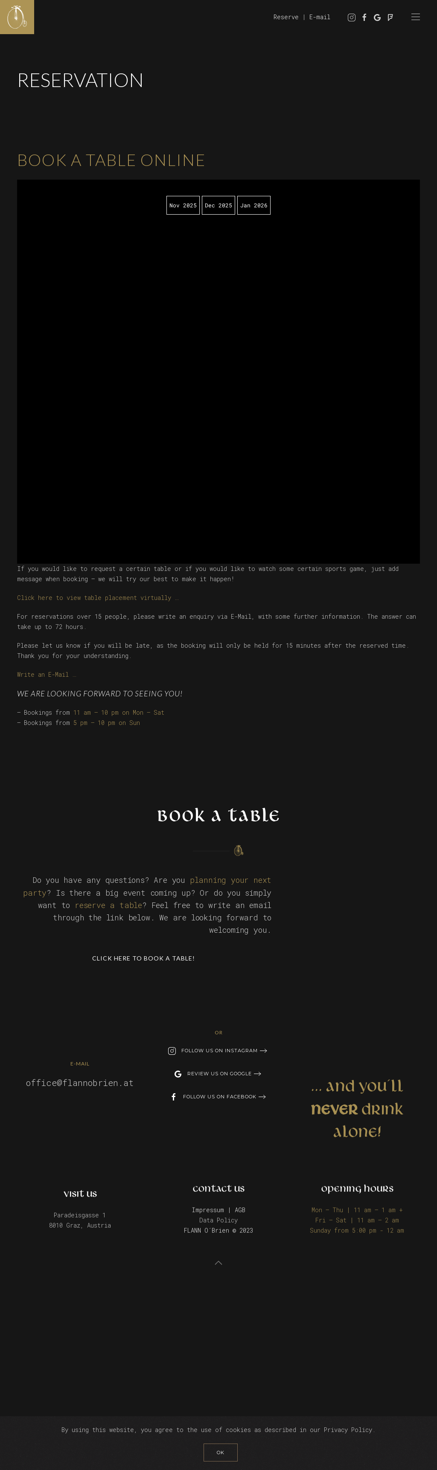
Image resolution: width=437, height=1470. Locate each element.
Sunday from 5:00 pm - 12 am (357, 1229)
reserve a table (108, 904)
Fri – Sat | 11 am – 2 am (357, 1219)
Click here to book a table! (143, 957)
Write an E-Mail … (46, 674)
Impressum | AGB (218, 1209)
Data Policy (218, 1219)
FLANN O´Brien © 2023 (218, 1229)
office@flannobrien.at (80, 1081)
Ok (220, 1452)
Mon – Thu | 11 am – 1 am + (357, 1209)
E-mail (319, 17)
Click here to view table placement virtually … (97, 598)
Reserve (286, 17)
